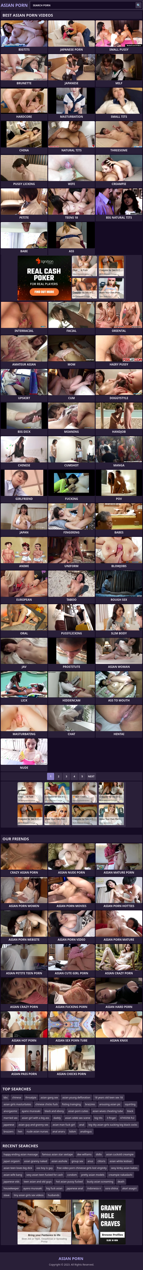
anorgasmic (10, 1111)
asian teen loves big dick (18, 1168)
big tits (98, 1118)
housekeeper (11, 1188)
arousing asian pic (110, 1104)
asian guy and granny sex (33, 1124)
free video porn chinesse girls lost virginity (82, 1168)
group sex (77, 1161)
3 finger (111, 1118)
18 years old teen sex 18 (108, 1097)
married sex (11, 1118)
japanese (9, 1124)
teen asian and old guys (38, 1181)
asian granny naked (35, 1161)
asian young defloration (76, 1097)
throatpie (30, 1097)
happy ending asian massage (21, 1154)
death (121, 1181)
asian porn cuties (78, 1111)
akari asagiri (129, 1188)
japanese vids (12, 1181)
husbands (53, 1195)
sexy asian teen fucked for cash (44, 1174)
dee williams (84, 1154)
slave (6, 1195)
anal (81, 1124)
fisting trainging (71, 1104)
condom (72, 1174)
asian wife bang (13, 1174)
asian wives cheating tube (108, 1111)
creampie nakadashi (120, 1174)
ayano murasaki (31, 1111)
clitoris (101, 1161)
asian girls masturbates (17, 1104)
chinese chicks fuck (46, 1104)
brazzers (9, 1131)
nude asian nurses (37, 1131)
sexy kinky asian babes (124, 1168)
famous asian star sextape (57, 1154)
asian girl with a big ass (35, 1118)
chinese (16, 1097)
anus (90, 1161)
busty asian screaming (100, 1181)
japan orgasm (12, 1161)
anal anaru (58, 1131)
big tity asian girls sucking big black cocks (112, 1124)
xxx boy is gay (45, 1168)
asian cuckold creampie (120, 1154)
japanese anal (75, 1188)
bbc (6, 1097)
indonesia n (94, 1188)
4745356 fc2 (127, 1118)
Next (91, 776)
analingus (86, 1131)
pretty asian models (92, 1174)
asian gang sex (49, 1097)
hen (20, 1131)
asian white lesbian (121, 1161)
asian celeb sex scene (77, 1118)
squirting (130, 1104)
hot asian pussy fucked (69, 1181)
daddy (57, 1118)
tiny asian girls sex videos (28, 1195)
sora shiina (111, 1188)
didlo (99, 1154)
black (130, 1111)
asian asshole (59, 1161)
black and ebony (54, 1111)
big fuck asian (54, 1188)
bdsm (72, 1131)
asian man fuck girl (64, 1124)
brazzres (90, 1104)
